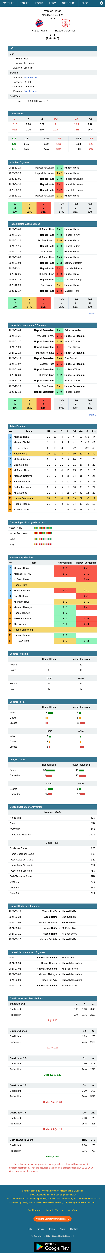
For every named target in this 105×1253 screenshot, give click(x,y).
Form (52, 3)
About (62, 1229)
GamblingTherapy (54, 1210)
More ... (93, 313)
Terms (52, 1229)
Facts (39, 3)
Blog (85, 3)
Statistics (68, 3)
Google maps (31, 91)
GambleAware (34, 1210)
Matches (8, 3)
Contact (74, 1229)
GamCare (73, 1210)
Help (29, 1229)
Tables (24, 3)
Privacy (40, 1229)
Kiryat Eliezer (30, 77)
